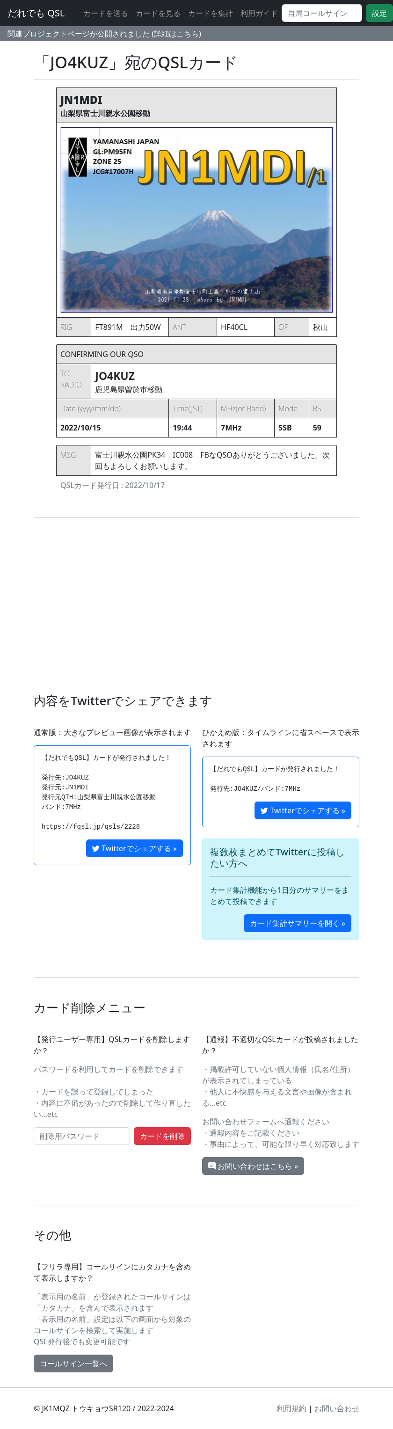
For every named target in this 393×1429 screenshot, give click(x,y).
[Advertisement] (196, 605)
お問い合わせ (336, 1408)
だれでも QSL (36, 13)
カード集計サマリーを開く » (297, 923)
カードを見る (158, 13)
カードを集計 (210, 13)
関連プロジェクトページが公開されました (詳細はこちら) (104, 34)
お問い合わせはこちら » (253, 1166)
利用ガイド (259, 13)
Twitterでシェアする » (134, 848)
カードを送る (105, 13)
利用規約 (291, 1408)
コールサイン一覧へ (73, 1363)
